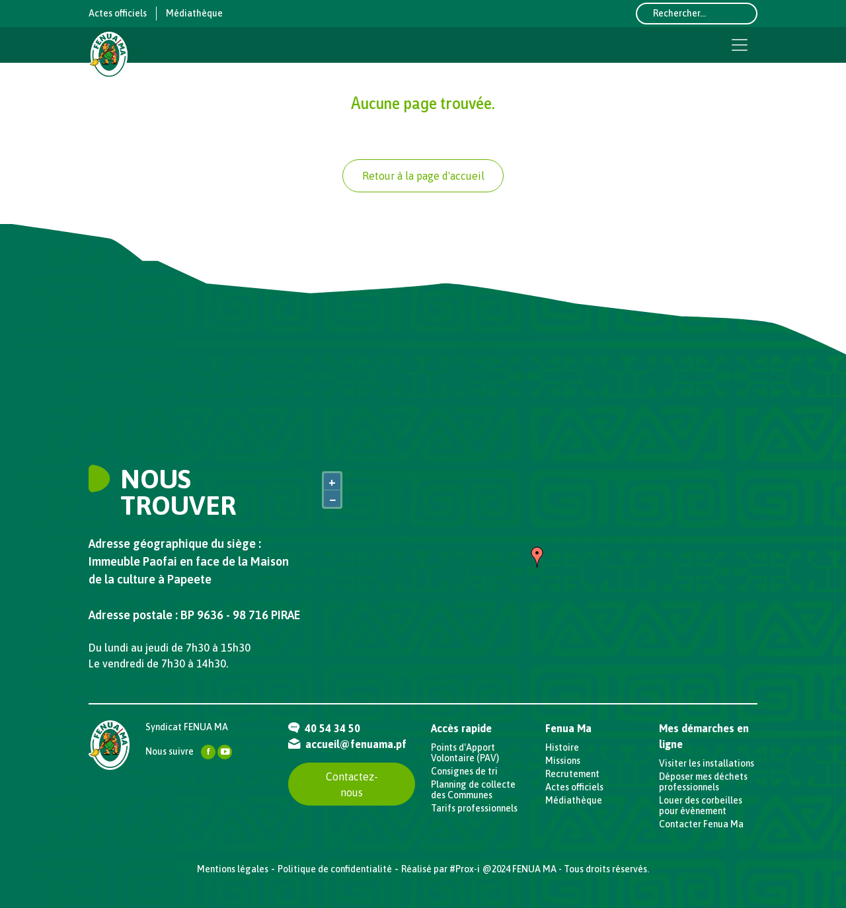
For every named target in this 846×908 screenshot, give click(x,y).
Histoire (562, 747)
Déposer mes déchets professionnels (703, 781)
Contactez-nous (352, 784)
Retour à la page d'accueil (423, 176)
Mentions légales (232, 869)
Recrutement (572, 774)
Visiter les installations (706, 763)
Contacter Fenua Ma (701, 824)
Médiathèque (194, 13)
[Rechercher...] (696, 13)
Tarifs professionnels (474, 808)
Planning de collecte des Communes (473, 789)
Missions (562, 760)
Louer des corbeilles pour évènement (700, 805)
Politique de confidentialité (335, 869)
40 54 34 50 (324, 728)
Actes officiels (118, 13)
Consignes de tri (464, 771)
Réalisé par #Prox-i (440, 869)
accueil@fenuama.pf (347, 744)
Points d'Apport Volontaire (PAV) (465, 752)
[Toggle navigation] (739, 44)
